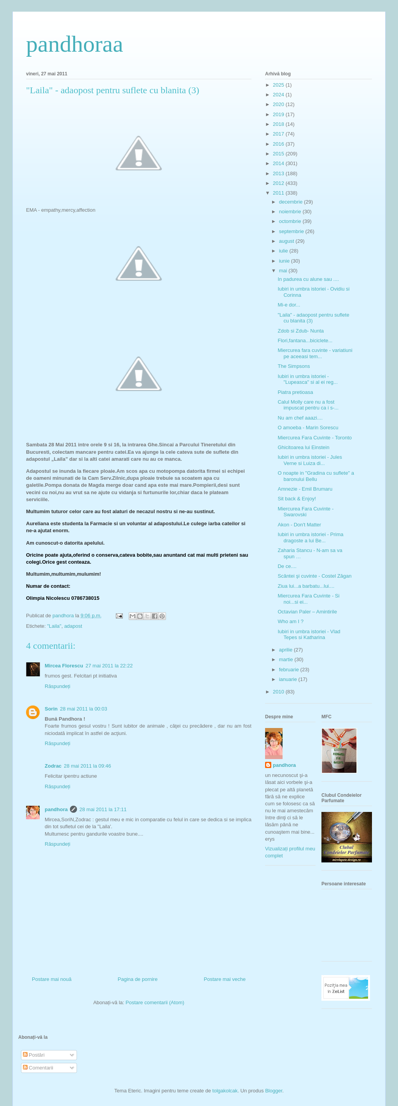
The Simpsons (294, 366)
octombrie (291, 221)
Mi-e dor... (289, 305)
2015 (279, 154)
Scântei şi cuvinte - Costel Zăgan (314, 576)
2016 (279, 144)
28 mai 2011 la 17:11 (102, 809)
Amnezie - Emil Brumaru (305, 489)
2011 (279, 193)
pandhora (56, 809)
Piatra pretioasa (295, 392)
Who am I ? (290, 621)
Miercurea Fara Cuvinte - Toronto (315, 438)
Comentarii (38, 1068)
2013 (279, 173)
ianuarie (288, 679)
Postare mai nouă (52, 979)
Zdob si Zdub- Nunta (301, 331)
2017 (279, 134)
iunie (285, 261)
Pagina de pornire (138, 979)
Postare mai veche (225, 979)
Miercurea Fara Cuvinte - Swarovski (305, 512)
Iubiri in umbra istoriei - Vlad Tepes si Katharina (309, 635)
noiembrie (291, 211)
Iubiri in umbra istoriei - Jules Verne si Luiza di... (310, 460)
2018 (279, 124)
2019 (279, 114)
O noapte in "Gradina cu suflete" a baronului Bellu (316, 476)
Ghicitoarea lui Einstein (303, 447)
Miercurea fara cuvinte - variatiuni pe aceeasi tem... (315, 353)
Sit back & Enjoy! (297, 499)
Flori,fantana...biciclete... (305, 340)
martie (287, 659)
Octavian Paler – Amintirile (307, 612)
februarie (289, 669)
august (287, 241)
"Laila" (54, 626)
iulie (284, 251)
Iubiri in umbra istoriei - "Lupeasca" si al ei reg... (307, 379)
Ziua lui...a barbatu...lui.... (306, 586)
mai (284, 270)
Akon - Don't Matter (299, 525)
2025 (279, 85)
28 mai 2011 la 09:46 (87, 766)
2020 (279, 104)
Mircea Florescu (64, 666)
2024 (279, 95)
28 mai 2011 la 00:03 (83, 709)
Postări (34, 1055)
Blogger (273, 1091)
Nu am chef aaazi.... (300, 418)
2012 (279, 183)
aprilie (286, 650)
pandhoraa (74, 44)
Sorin (51, 709)
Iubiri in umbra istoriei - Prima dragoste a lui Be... (310, 537)
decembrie (291, 202)
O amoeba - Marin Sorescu (308, 427)
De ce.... (287, 566)
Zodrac (53, 766)
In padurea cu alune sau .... (308, 279)
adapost (73, 626)
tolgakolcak (224, 1091)
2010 (279, 692)
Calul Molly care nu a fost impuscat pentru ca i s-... (308, 405)
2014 (279, 163)
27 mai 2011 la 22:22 (109, 666)
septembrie (292, 231)
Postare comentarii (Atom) (155, 1002)
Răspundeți (57, 686)
